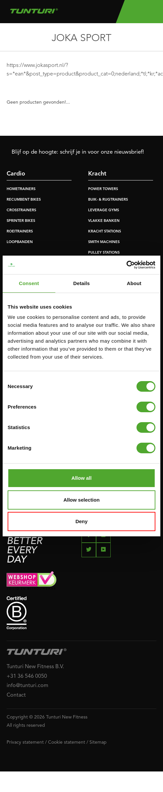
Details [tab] (81, 283)
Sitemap (98, 742)
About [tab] (134, 283)
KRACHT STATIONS (104, 231)
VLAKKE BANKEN (104, 221)
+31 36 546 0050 (27, 676)
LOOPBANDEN (20, 242)
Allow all (82, 478)
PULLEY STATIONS (104, 253)
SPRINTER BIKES (21, 221)
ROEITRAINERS (20, 231)
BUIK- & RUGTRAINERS (108, 200)
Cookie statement (66, 742)
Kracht (97, 174)
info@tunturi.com (27, 685)
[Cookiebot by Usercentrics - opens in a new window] (126, 265)
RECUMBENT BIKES (24, 200)
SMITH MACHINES (104, 242)
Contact (16, 695)
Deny (82, 521)
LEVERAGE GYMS (103, 210)
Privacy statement (25, 742)
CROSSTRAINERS (21, 210)
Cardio (16, 174)
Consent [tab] (29, 283)
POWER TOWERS (103, 189)
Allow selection (81, 500)
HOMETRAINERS (21, 189)
